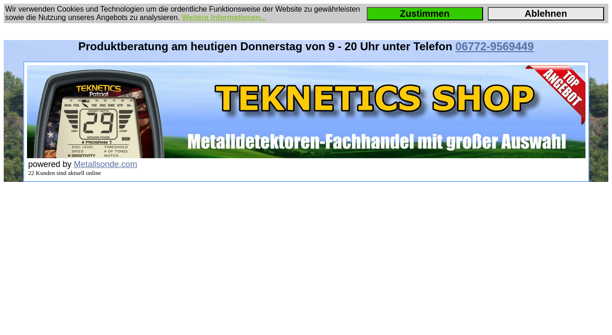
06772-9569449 (495, 46)
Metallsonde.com (105, 164)
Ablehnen (546, 13)
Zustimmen (425, 13)
